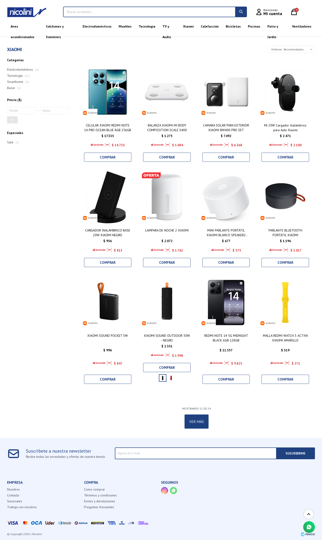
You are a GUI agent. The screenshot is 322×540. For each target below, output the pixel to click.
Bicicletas (233, 26)
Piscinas (254, 26)
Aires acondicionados (22, 28)
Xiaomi (188, 26)
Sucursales (14, 501)
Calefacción (210, 26)
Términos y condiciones (100, 495)
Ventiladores (301, 26)
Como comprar (94, 489)
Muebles (125, 26)
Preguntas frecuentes (99, 507)
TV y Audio (166, 28)
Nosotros (13, 489)
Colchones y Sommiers (55, 28)
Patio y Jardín (272, 28)
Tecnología (147, 26)
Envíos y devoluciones (99, 501)
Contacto (13, 495)
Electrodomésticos (97, 26)
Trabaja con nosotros (22, 507)
